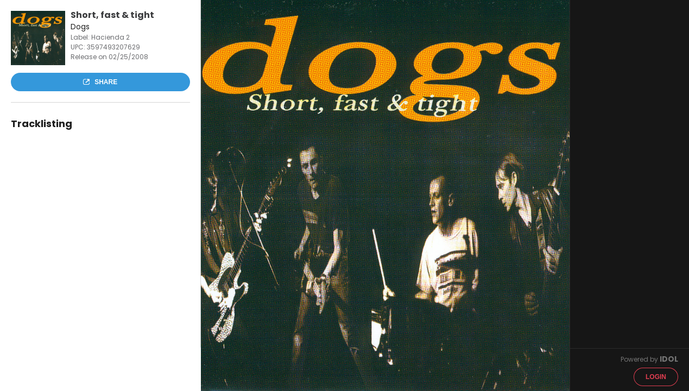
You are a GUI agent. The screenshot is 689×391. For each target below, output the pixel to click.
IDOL (669, 359)
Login (656, 377)
